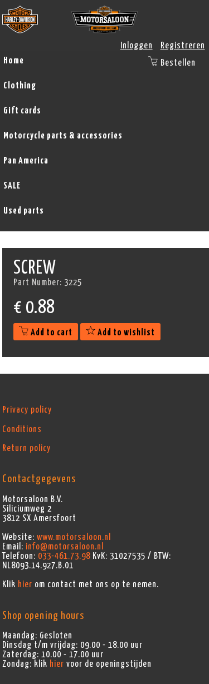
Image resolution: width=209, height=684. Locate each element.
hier (25, 584)
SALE (12, 185)
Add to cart (45, 332)
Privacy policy (27, 409)
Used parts (23, 210)
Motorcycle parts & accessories (63, 135)
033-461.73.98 (64, 556)
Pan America (25, 160)
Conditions (22, 429)
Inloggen (136, 45)
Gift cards (22, 110)
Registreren (183, 45)
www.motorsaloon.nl (74, 537)
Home (13, 60)
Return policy (26, 448)
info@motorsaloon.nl (65, 546)
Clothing (19, 85)
